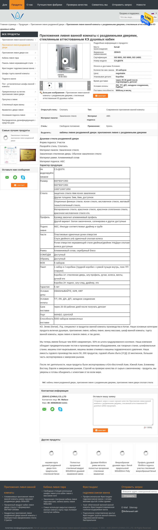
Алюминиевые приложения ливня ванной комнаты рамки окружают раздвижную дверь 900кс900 (19, 499)
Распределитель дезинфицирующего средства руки (18, 121)
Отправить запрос (122, 4)
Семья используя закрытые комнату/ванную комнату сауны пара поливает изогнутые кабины (60, 509)
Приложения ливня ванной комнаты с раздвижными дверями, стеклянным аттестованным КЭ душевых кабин (66, 95)
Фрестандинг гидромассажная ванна (18, 68)
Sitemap (133, 507)
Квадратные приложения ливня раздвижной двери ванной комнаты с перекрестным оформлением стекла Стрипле (20, 516)
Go (155, 17)
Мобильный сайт (129, 511)
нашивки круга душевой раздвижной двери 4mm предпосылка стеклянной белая (51, 468)
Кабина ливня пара (10, 58)
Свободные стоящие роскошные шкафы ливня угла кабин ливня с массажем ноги (58, 493)
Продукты (16, 4)
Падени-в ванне (9, 79)
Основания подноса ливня (13, 115)
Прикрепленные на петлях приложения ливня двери (13, 93)
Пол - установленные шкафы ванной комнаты (18, 85)
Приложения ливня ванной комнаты (18, 40)
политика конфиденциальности (19, 528)
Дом (5, 4)
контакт (102, 96)
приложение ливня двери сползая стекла (135, 382)
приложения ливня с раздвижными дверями (96, 382)
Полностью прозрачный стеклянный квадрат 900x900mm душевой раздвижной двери (75, 468)
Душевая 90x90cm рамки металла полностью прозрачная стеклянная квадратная (99, 468)
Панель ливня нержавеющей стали (17, 63)
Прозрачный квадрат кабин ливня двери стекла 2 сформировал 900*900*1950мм (19, 507)
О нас (30, 4)
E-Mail (124, 507)
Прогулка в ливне (9, 99)
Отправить (129, 496)
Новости (140, 4)
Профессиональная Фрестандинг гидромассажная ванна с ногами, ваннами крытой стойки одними (97, 499)
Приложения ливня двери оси (15, 53)
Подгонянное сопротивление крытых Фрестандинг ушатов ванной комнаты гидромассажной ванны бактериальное (99, 516)
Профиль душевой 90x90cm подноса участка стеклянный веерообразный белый (146, 466)
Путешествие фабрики (49, 4)
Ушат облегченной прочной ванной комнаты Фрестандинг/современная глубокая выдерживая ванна (98, 507)
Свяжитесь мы (100, 4)
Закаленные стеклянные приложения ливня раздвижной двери (22, 138)
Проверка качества (77, 4)
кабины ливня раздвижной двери (61, 382)
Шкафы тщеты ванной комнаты (15, 73)
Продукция (23, 24)
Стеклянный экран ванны (13, 105)
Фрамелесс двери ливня (12, 110)
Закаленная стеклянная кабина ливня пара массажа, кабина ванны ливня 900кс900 (60, 501)
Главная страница (8, 24)
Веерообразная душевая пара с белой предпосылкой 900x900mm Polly (122, 466)
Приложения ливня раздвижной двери (47, 24)
